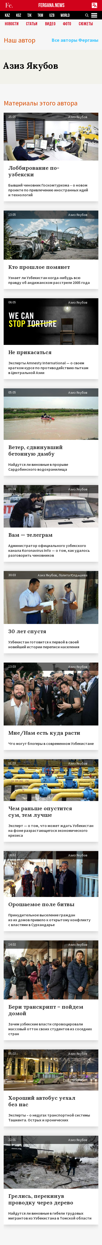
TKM (40, 15)
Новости (12, 24)
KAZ (7, 15)
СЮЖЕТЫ (86, 24)
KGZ (18, 15)
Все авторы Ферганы (74, 40)
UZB (51, 15)
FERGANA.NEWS (52, 5)
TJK (29, 15)
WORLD (65, 15)
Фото (67, 24)
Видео (50, 24)
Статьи (32, 24)
